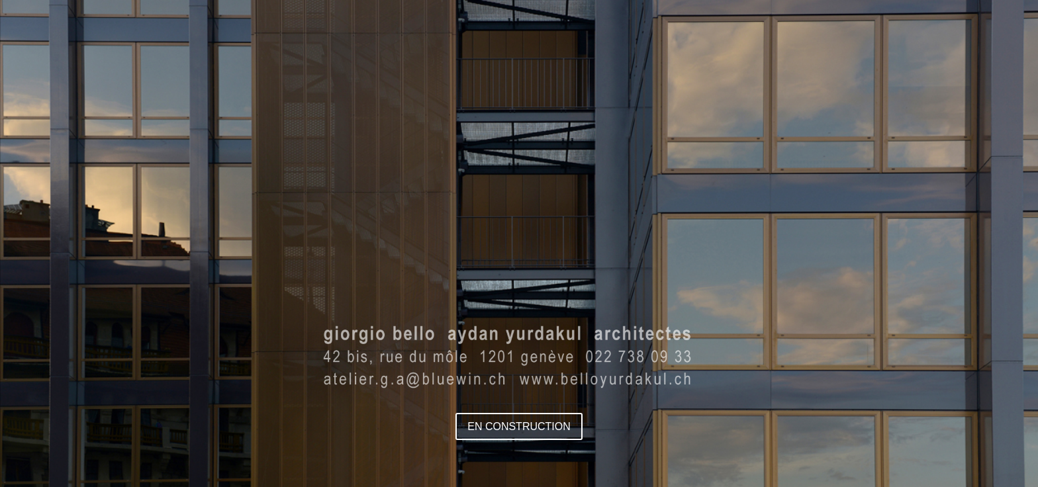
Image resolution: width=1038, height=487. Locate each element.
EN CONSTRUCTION (519, 426)
